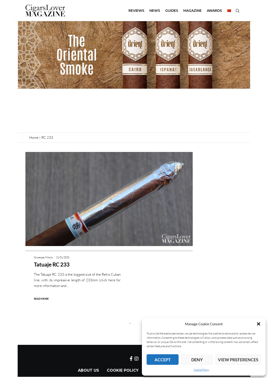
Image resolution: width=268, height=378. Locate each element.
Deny (197, 359)
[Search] (237, 10)
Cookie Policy (201, 369)
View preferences (238, 359)
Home (33, 137)
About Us (88, 370)
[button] (258, 324)
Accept (163, 359)
